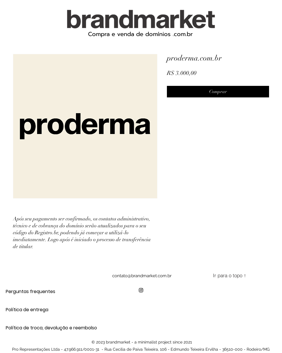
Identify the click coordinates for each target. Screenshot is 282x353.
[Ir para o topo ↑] (229, 275)
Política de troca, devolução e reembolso (26, 327)
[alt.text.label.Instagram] (141, 290)
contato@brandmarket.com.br (142, 275)
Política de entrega (26, 309)
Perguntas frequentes (26, 291)
